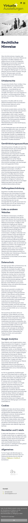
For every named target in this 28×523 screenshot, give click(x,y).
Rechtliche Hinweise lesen (7, 516)
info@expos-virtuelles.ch (13, 458)
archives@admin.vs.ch (11, 493)
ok (14, 520)
